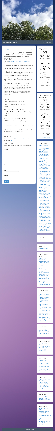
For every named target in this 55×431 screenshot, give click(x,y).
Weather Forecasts (19, 139)
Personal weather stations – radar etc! (43, 383)
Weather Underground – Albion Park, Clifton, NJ (44, 283)
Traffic (40, 352)
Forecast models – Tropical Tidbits (43, 361)
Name (6, 165)
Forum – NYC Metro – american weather (44, 334)
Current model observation (42, 259)
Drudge (41, 344)
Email (5, 170)
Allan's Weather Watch (10, 42)
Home (42, 42)
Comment (6, 149)
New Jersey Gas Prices (44, 346)
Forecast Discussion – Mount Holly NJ (44, 295)
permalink (13, 140)
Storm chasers (42, 419)
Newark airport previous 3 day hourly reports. (44, 273)
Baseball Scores (43, 343)
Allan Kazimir (29, 139)
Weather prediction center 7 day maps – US (44, 318)
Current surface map (44, 261)
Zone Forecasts (42, 320)
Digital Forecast (42, 412)
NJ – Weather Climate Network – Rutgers (44, 276)
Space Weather (42, 350)
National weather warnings (43, 270)
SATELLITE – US (43, 396)
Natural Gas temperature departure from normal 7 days (45, 417)
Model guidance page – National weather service (45, 370)
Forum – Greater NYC (44, 332)
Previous (7, 49)
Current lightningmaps (44, 411)
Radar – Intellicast (43, 385)
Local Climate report (44, 414)
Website (6, 175)
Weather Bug (42, 281)
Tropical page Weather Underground (44, 422)
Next (31, 49)
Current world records (44, 262)
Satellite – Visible (43, 398)
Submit (6, 181)
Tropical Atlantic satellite (44, 399)
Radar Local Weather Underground (44, 387)
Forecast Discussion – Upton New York (44, 298)
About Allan (48, 42)
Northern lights (42, 349)
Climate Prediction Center (45, 293)
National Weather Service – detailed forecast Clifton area (45, 304)
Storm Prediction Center (44, 313)
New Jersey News (43, 347)
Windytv (41, 424)
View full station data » (44, 90)
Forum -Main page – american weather (44, 329)
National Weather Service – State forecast (45, 308)
